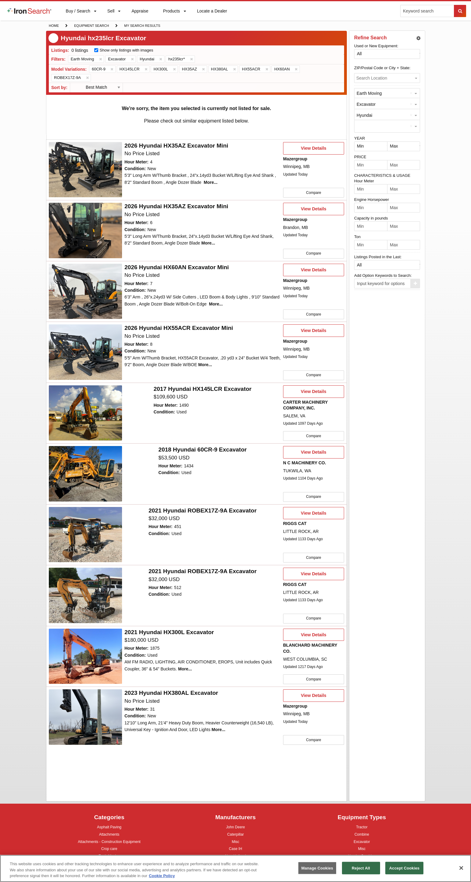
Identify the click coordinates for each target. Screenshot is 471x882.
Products (171, 12)
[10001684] (85, 472)
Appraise (139, 12)
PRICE (360, 157)
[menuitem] (29, 11)
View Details (313, 150)
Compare (313, 192)
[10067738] (85, 412)
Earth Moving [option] (369, 93)
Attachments (109, 834)
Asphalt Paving (109, 828)
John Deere (235, 828)
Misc (235, 841)
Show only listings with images (126, 50)
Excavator (362, 841)
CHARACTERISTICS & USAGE (382, 175)
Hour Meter (364, 181)
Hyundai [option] (364, 115)
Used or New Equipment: (376, 46)
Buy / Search (78, 15)
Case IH (235, 849)
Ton (357, 237)
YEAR (359, 138)
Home (54, 25)
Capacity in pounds (371, 218)
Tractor (362, 827)
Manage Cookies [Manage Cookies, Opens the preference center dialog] (317, 868)
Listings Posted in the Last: (377, 257)
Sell (110, 12)
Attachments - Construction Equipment (109, 842)
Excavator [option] (366, 104)
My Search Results (142, 26)
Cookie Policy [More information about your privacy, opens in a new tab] (162, 875)
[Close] (461, 868)
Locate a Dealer (212, 15)
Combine (361, 834)
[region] (235, 868)
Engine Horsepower (371, 200)
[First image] (85, 170)
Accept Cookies (404, 868)
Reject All (361, 868)
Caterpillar (235, 834)
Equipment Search (91, 26)
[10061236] (85, 593)
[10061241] (85, 533)
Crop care (109, 849)
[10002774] (85, 654)
